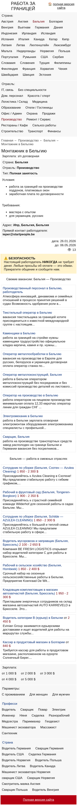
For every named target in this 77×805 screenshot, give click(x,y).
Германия (42, 27)
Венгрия (7, 27)
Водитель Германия (16, 748)
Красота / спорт (39, 96)
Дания (58, 27)
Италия (23, 39)
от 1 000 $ (9, 673)
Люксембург (62, 45)
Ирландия (29, 33)
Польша (64, 51)
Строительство (12, 131)
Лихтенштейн (39, 45)
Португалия (9, 57)
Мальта (6, 51)
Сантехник (9, 733)
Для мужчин (61, 694)
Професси (9, 703)
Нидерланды (26, 51)
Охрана (31, 113)
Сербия (58, 57)
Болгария (56, 21)
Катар (53, 39)
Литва (20, 45)
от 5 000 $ (28, 679)
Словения (27, 63)
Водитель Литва (13, 766)
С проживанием (13, 694)
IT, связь (7, 90)
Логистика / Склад (14, 101)
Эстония (45, 74)
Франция (28, 69)
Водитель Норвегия (16, 760)
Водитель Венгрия (45, 790)
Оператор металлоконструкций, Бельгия (32, 374)
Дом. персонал (12, 96)
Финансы (54, 131)
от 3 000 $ (47, 673)
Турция (44, 63)
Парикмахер (31, 721)
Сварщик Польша (15, 790)
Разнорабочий (59, 715)
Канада (39, 39)
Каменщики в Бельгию (19, 333)
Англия (23, 21)
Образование (11, 107)
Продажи (48, 113)
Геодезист (52, 721)
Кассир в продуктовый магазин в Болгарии (34, 642)
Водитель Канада (42, 766)
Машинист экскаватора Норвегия (26, 772)
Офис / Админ (11, 113)
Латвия (6, 45)
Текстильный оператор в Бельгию (27, 312)
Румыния (29, 57)
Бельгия (39, 21)
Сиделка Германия (42, 754)
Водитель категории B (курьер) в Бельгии (33, 618)
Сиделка (38, 715)
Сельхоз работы (44, 125)
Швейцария (9, 74)
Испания (7, 39)
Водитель (9, 709)
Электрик (59, 709)
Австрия (7, 21)
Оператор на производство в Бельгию (30, 395)
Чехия (62, 69)
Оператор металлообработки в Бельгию (32, 354)
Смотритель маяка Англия (21, 784)
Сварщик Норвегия (41, 778)
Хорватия (47, 69)
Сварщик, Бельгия (16, 437)
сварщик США (12, 778)
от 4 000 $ (9, 679)
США (44, 57)
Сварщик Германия (49, 748)
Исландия (48, 33)
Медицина (39, 101)
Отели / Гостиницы (39, 107)
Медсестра (10, 721)
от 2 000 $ (28, 673)
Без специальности (32, 90)
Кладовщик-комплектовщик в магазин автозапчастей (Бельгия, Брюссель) (30, 591)
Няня (23, 715)
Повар (42, 709)
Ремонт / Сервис (38, 119)
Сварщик (27, 709)
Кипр (65, 39)
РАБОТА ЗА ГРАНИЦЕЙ (23, 6)
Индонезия (9, 33)
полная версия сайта (63, 6)
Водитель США (13, 754)
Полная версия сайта (38, 799)
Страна (7, 742)
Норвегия (47, 51)
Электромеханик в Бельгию (23, 416)
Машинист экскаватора (19, 727)
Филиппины (62, 63)
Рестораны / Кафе (14, 125)
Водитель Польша (48, 760)
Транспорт (35, 131)
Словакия (8, 63)
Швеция (28, 74)
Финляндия (9, 69)
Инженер (8, 715)
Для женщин (38, 694)
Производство (11, 119)
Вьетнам (24, 27)
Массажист (48, 727)
